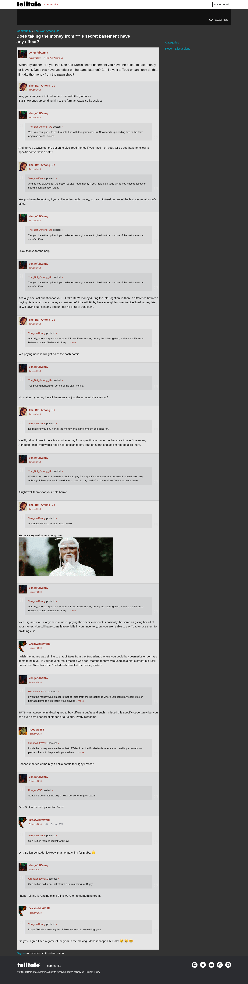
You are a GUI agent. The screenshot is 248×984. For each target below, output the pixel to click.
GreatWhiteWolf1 (39, 643)
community (51, 4)
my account (221, 4)
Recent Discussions (177, 48)
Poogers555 (36, 729)
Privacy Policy (93, 972)
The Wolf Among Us (54, 58)
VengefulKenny (38, 52)
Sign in (21, 953)
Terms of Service (75, 972)
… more (71, 342)
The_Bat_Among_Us (42, 85)
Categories (218, 19)
